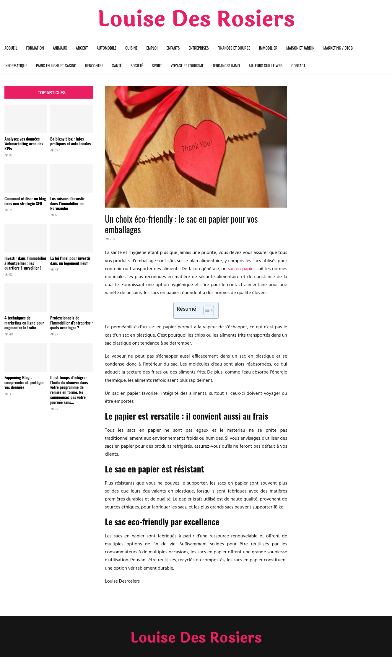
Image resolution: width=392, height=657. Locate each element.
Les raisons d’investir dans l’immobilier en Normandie (67, 203)
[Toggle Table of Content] (205, 310)
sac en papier (241, 269)
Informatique (15, 65)
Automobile (106, 48)
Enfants (173, 48)
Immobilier (268, 48)
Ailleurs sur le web (265, 65)
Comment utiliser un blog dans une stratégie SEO (25, 200)
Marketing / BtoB (338, 48)
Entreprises (198, 48)
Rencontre (94, 65)
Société (137, 65)
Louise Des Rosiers (196, 19)
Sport (157, 65)
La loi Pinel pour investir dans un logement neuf (70, 260)
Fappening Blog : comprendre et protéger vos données (24, 382)
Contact (298, 65)
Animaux (60, 48)
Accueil (10, 48)
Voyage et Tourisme (187, 65)
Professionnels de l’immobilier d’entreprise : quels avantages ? (71, 322)
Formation (35, 48)
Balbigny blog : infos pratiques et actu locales (70, 141)
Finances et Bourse (234, 48)
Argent (82, 48)
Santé (117, 65)
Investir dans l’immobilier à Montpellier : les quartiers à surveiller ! (25, 263)
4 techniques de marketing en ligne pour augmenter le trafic (24, 322)
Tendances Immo (226, 65)
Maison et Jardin (300, 48)
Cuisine (131, 48)
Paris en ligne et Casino (56, 65)
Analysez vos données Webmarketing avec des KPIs (23, 144)
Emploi (151, 48)
